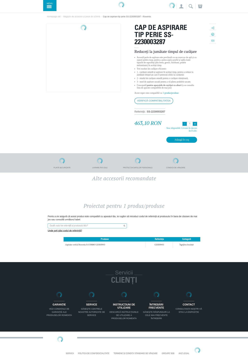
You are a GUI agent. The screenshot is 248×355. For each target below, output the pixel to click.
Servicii (70, 353)
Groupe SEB (168, 353)
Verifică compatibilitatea (153, 100)
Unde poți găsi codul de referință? (65, 230)
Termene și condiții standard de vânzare (136, 353)
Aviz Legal (184, 353)
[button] (181, 6)
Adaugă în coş (181, 139)
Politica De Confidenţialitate (93, 353)
